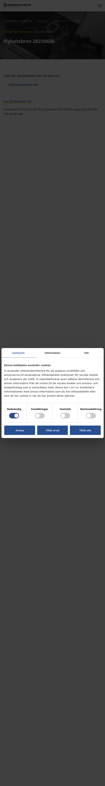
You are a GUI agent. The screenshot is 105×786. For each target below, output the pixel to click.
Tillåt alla (85, 430)
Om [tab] (86, 352)
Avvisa (20, 430)
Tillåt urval (52, 430)
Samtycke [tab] (18, 352)
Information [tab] (52, 352)
